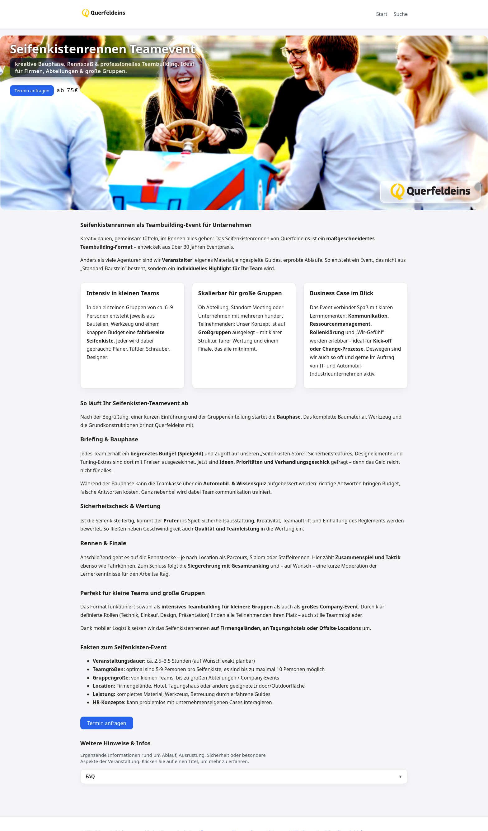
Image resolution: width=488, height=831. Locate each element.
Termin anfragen (31, 91)
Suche (401, 14)
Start (381, 14)
